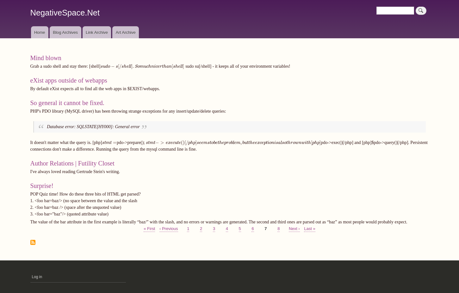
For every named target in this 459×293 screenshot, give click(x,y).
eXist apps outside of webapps (68, 80)
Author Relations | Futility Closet (72, 163)
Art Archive (126, 32)
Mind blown (45, 57)
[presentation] (142, 66)
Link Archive (97, 32)
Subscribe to (32, 243)
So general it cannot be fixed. (67, 102)
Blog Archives (65, 32)
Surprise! (41, 185)
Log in (37, 277)
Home (39, 32)
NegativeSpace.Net (65, 12)
